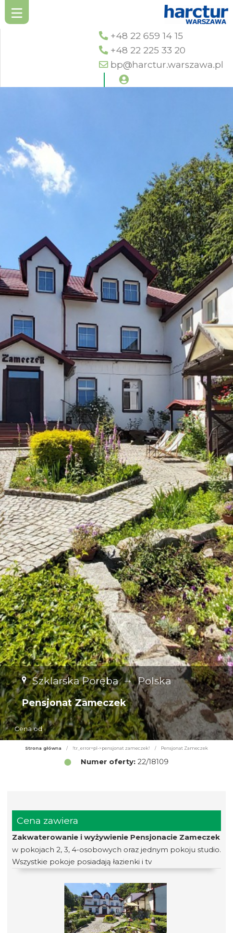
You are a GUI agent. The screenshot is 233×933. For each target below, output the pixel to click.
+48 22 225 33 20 (147, 50)
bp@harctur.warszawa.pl (166, 64)
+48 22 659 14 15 (146, 35)
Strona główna (43, 748)
